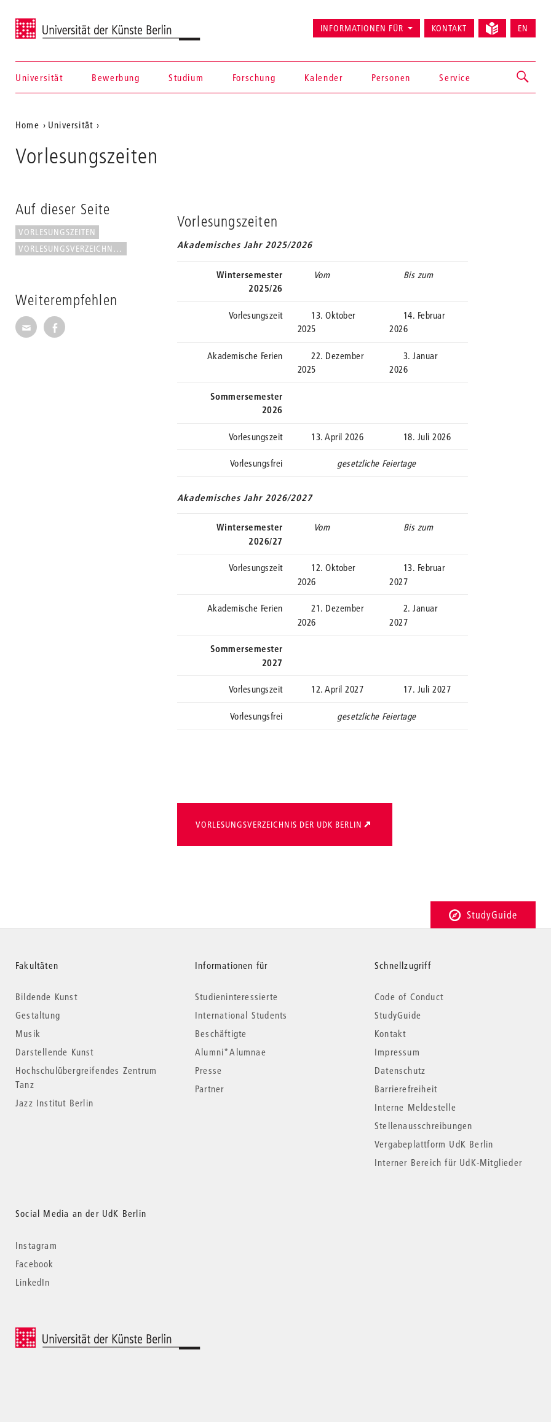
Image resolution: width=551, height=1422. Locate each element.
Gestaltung (37, 1015)
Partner (209, 1088)
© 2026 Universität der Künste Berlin (79, 1333)
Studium (186, 77)
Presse (208, 1070)
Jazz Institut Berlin (54, 1103)
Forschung (254, 77)
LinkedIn (32, 1282)
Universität (39, 77)
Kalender (323, 77)
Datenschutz (400, 1070)
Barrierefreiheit (406, 1088)
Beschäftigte (221, 1033)
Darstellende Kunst (54, 1052)
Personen (391, 77)
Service (454, 77)
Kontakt (449, 28)
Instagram (36, 1245)
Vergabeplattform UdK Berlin (434, 1144)
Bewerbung (116, 77)
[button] (523, 77)
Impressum (397, 1052)
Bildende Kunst (46, 996)
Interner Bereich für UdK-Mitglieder (448, 1162)
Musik (28, 1033)
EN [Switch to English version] (523, 28)
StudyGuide (483, 914)
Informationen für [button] (361, 28)
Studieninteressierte (236, 996)
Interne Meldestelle (415, 1107)
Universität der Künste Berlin (63, 22)
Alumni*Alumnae (230, 1052)
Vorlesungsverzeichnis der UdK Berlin (279, 824)
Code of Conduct (409, 996)
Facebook (34, 1263)
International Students (241, 1015)
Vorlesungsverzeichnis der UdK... (72, 248)
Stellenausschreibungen (423, 1125)
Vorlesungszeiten (57, 232)
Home (27, 124)
